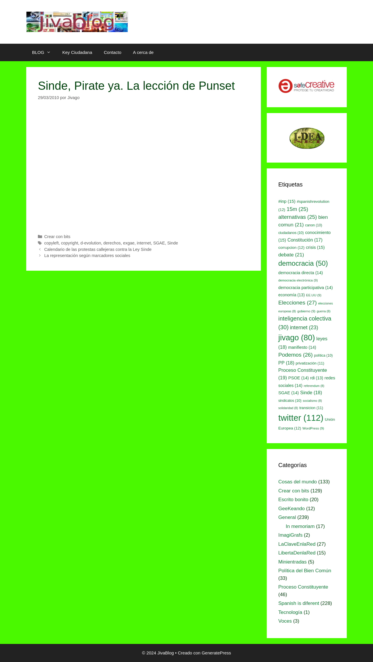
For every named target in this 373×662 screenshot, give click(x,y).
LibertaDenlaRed (297, 553)
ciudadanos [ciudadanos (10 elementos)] (291, 233)
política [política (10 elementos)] (323, 355)
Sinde (172, 243)
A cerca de (143, 52)
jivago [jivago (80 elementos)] (296, 337)
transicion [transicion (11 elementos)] (311, 408)
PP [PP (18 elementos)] (286, 362)
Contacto (112, 52)
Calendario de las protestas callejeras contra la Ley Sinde (98, 249)
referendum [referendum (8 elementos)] (314, 386)
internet (144, 243)
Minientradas (292, 562)
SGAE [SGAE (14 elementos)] (288, 392)
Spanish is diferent (298, 603)
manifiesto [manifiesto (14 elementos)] (302, 347)
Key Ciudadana (77, 52)
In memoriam (300, 526)
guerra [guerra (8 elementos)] (323, 311)
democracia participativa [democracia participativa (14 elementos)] (305, 287)
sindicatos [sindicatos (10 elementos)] (289, 401)
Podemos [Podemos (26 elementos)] (295, 355)
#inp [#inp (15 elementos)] (286, 201)
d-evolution (90, 243)
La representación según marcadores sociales (87, 255)
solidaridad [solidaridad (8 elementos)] (288, 408)
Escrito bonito (293, 499)
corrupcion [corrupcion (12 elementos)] (291, 247)
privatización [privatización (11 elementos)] (310, 363)
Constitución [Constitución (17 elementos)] (304, 239)
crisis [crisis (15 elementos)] (315, 247)
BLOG (44, 52)
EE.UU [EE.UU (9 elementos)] (313, 295)
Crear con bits (57, 236)
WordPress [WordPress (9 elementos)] (313, 428)
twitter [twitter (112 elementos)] (300, 417)
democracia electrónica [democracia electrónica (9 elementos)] (298, 280)
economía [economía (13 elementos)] (291, 295)
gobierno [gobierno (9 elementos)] (306, 311)
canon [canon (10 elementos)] (313, 225)
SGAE (159, 243)
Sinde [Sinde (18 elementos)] (311, 392)
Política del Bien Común (304, 570)
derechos (112, 243)
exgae (128, 243)
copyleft (51, 243)
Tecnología (290, 612)
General (287, 517)
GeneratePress (216, 652)
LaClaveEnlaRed (297, 544)
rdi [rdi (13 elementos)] (316, 378)
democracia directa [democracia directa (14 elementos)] (300, 272)
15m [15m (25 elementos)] (297, 209)
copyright (69, 243)
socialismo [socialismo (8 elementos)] (312, 400)
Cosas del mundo (297, 482)
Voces (285, 621)
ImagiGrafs (290, 535)
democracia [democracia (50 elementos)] (303, 263)
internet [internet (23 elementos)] (304, 327)
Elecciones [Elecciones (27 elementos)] (297, 303)
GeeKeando (291, 508)
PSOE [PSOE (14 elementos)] (298, 378)
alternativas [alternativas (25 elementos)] (297, 217)
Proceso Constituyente (303, 587)
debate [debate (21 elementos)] (291, 255)
